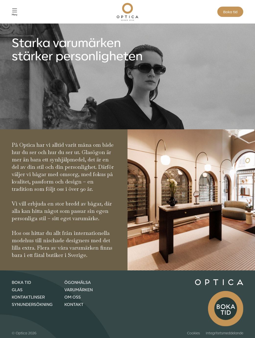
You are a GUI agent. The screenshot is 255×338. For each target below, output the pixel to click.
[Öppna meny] (14, 12)
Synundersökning (32, 304)
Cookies (193, 333)
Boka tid (230, 11)
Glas (17, 289)
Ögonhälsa (77, 282)
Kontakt (73, 304)
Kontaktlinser (28, 297)
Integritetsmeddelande (224, 333)
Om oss (72, 297)
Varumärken (78, 289)
